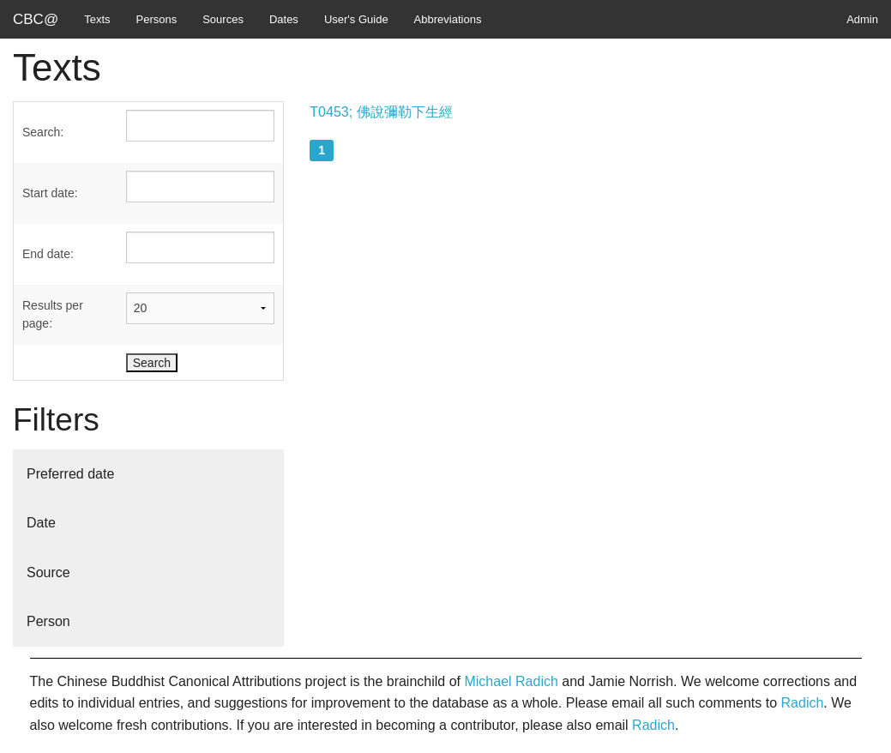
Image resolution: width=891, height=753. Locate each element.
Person (48, 621)
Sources (223, 19)
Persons (157, 19)
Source (48, 572)
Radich (802, 703)
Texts (97, 19)
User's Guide (356, 19)
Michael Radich (510, 681)
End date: (48, 254)
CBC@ (35, 19)
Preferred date (70, 474)
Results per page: (52, 314)
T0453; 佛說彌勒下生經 (381, 112)
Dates (283, 19)
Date (41, 522)
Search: (42, 132)
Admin (862, 19)
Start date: (50, 193)
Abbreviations (448, 19)
